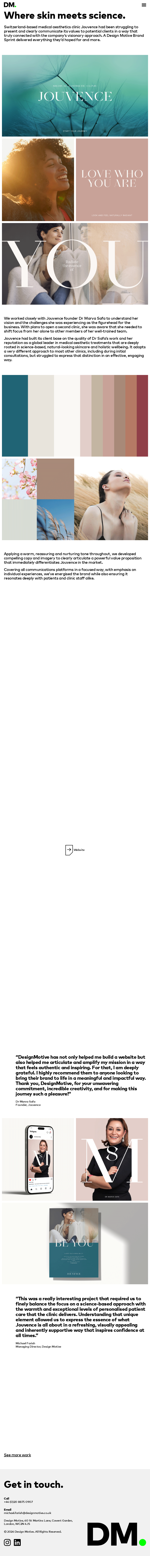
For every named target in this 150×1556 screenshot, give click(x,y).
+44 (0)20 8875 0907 (18, 1502)
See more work (17, 1454)
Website (74, 850)
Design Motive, (38, 1522)
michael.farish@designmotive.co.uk (27, 1513)
